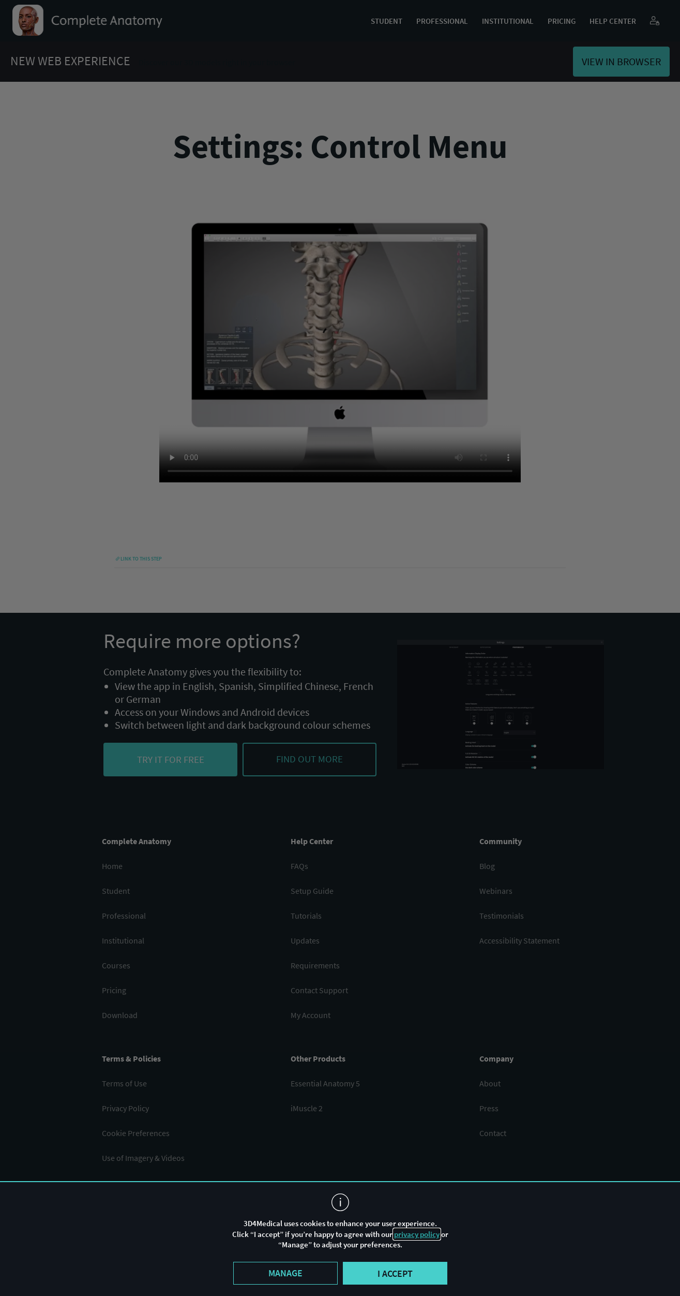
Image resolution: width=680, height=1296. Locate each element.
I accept (395, 1273)
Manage (285, 1273)
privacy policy (417, 1234)
